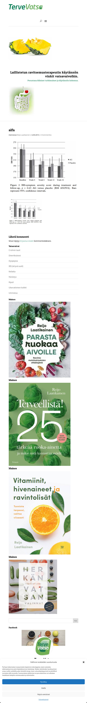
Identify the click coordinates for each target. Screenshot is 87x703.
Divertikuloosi (15, 255)
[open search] (41, 21)
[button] (83, 662)
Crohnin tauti (14, 250)
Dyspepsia (13, 261)
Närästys (13, 277)
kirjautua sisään (27, 241)
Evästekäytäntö (43, 699)
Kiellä (43, 688)
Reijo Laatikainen (23, 135)
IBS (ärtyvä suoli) (16, 266)
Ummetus (13, 293)
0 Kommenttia (46, 135)
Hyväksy (43, 682)
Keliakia (12, 271)
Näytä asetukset (43, 694)
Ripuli (11, 282)
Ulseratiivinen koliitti (18, 287)
